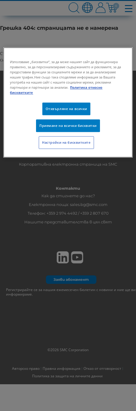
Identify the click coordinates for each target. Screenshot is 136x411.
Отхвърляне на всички (66, 109)
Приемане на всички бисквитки (68, 126)
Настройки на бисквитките (66, 142)
